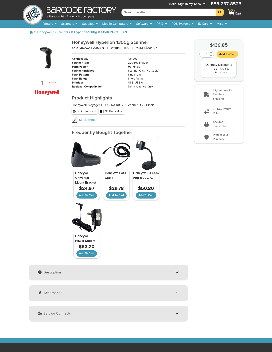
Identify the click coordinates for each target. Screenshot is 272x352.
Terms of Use (82, 322)
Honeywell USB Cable (111, 175)
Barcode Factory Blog (135, 322)
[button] (219, 94)
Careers (31, 331)
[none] (221, 24)
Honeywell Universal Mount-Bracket (85, 177)
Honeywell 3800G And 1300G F (142, 175)
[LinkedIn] (241, 317)
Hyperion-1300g (85, 32)
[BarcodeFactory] (33, 12)
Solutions (126, 308)
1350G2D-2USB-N (114, 32)
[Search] (220, 12)
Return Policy (82, 303)
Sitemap (125, 303)
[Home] (31, 32)
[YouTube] (220, 317)
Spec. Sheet (84, 119)
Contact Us (33, 312)
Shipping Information (87, 308)
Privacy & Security (85, 317)
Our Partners (34, 317)
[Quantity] (204, 54)
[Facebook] (230, 316)
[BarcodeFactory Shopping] (231, 12)
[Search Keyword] (168, 12)
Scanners (63, 32)
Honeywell (44, 32)
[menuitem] (49, 24)
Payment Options (85, 312)
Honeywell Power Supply (169, 175)
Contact (224, 72)
